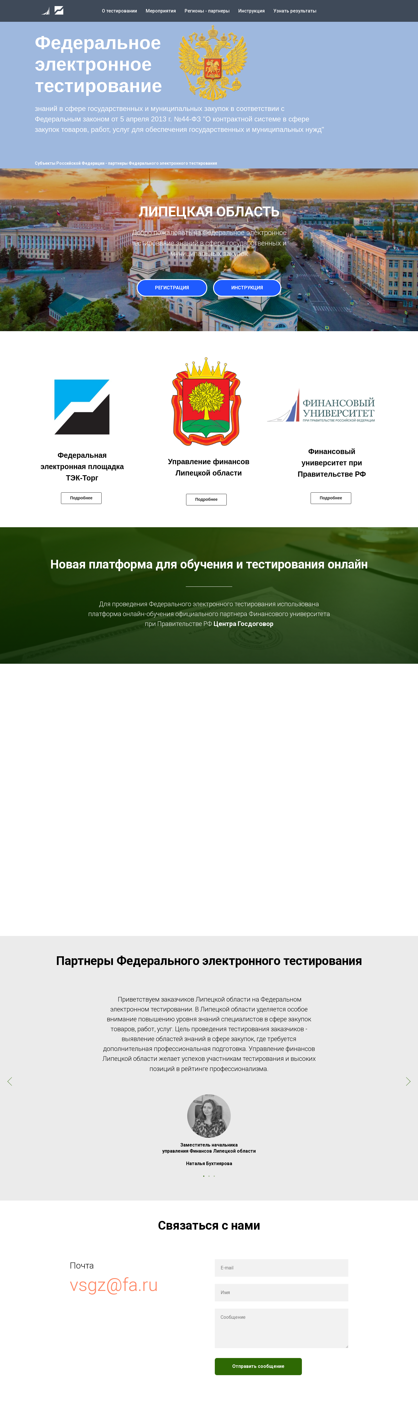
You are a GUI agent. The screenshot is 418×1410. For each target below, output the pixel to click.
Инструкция (251, 11)
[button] (211, 64)
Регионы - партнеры (207, 11)
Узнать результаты (294, 11)
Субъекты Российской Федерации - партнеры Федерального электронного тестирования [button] (126, 163)
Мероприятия (161, 11)
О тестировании (119, 11)
